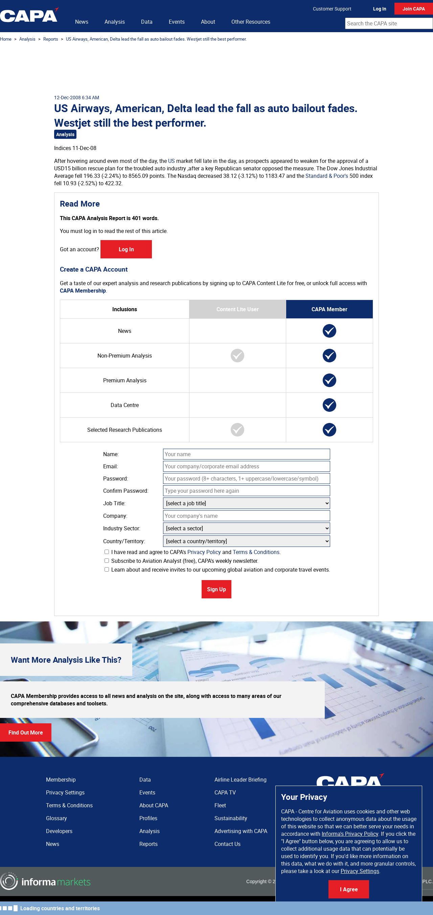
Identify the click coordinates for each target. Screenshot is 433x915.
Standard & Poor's (326, 175)
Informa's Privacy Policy (350, 833)
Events (177, 21)
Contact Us (227, 844)
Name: (111, 454)
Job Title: (114, 503)
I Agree (349, 889)
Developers (59, 831)
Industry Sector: (121, 528)
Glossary (56, 818)
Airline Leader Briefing (240, 779)
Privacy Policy (204, 552)
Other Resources (250, 21)
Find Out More (25, 732)
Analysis (115, 21)
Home (6, 39)
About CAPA (153, 805)
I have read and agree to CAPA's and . (193, 552)
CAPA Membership (83, 290)
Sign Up (216, 589)
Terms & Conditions (256, 552)
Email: (110, 466)
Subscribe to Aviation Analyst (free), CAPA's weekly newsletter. (181, 561)
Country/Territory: (124, 541)
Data (147, 21)
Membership (61, 779)
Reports (50, 39)
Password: (115, 478)
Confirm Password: (126, 490)
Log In (379, 8)
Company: (115, 515)
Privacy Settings (360, 871)
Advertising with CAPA (240, 831)
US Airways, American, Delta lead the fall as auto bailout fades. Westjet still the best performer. (156, 39)
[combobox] (389, 23)
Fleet (220, 805)
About (208, 21)
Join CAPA (414, 8)
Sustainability (230, 818)
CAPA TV (225, 792)
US (171, 161)
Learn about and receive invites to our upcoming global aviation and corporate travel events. (217, 569)
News (81, 21)
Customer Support (332, 8)
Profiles (148, 818)
